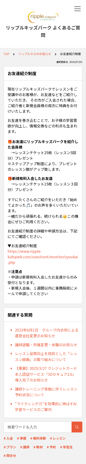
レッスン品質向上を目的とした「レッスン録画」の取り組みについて (46, 356)
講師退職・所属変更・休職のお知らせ (46, 344)
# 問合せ (10, 455)
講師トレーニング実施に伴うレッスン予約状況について (46, 392)
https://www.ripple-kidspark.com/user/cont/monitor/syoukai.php (43, 256)
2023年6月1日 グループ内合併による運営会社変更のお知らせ (46, 333)
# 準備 (21, 438)
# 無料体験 (38, 438)
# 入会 (8, 438)
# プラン (10, 447)
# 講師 (24, 447)
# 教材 (38, 447)
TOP (6, 54)
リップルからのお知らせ (34, 54)
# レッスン (58, 438)
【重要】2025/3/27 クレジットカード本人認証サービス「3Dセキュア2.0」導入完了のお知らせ (46, 374)
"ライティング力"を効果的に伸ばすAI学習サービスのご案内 (46, 406)
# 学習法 (66, 447)
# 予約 (51, 447)
